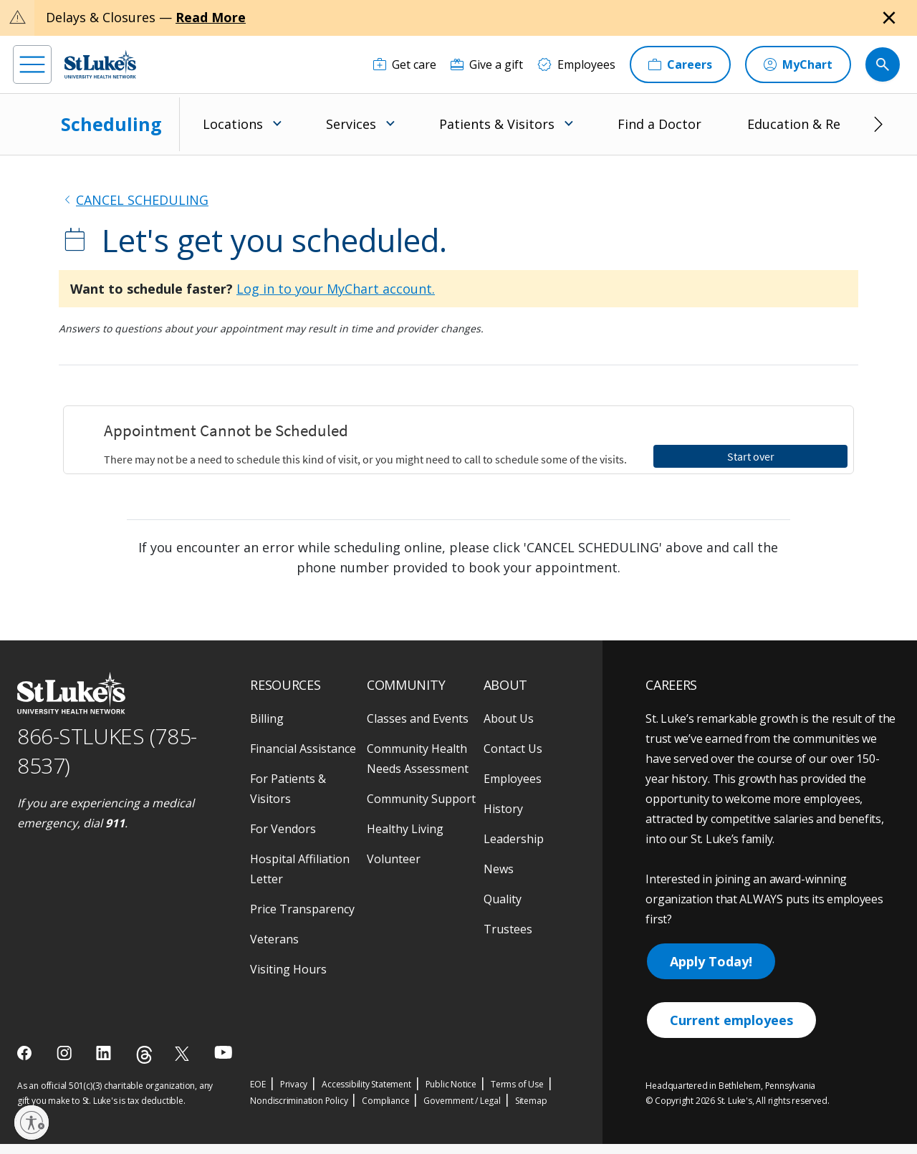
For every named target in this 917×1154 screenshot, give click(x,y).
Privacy (294, 1018)
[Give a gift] (487, 64)
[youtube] (223, 986)
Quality (503, 833)
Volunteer (394, 793)
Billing (267, 652)
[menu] (32, 64)
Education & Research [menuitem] (814, 124)
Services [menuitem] (351, 124)
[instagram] (66, 987)
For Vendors (283, 763)
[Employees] (576, 64)
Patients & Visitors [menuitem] (496, 124)
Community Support (421, 733)
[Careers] (680, 64)
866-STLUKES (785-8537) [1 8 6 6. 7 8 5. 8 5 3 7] (107, 684)
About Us (509, 652)
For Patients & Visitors (288, 723)
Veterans (274, 873)
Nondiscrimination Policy (298, 1035)
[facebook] (26, 987)
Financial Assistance (303, 683)
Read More (211, 17)
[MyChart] (798, 64)
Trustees (508, 863)
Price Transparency (302, 843)
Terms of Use (517, 1018)
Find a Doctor (659, 124)
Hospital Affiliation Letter (300, 803)
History (503, 743)
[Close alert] (889, 18)
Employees (513, 713)
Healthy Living (405, 763)
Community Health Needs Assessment (418, 693)
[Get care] (404, 64)
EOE (257, 1018)
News (499, 803)
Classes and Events (418, 652)
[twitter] (184, 987)
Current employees (731, 954)
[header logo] (100, 64)
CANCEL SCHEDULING (142, 199)
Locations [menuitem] (233, 124)
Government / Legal (461, 1035)
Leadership (514, 773)
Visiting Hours (288, 903)
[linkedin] (105, 987)
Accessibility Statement (366, 1018)
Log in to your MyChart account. (335, 288)
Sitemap (531, 1035)
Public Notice (451, 1018)
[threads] (144, 989)
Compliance (385, 1035)
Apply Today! (711, 895)
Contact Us (513, 683)
